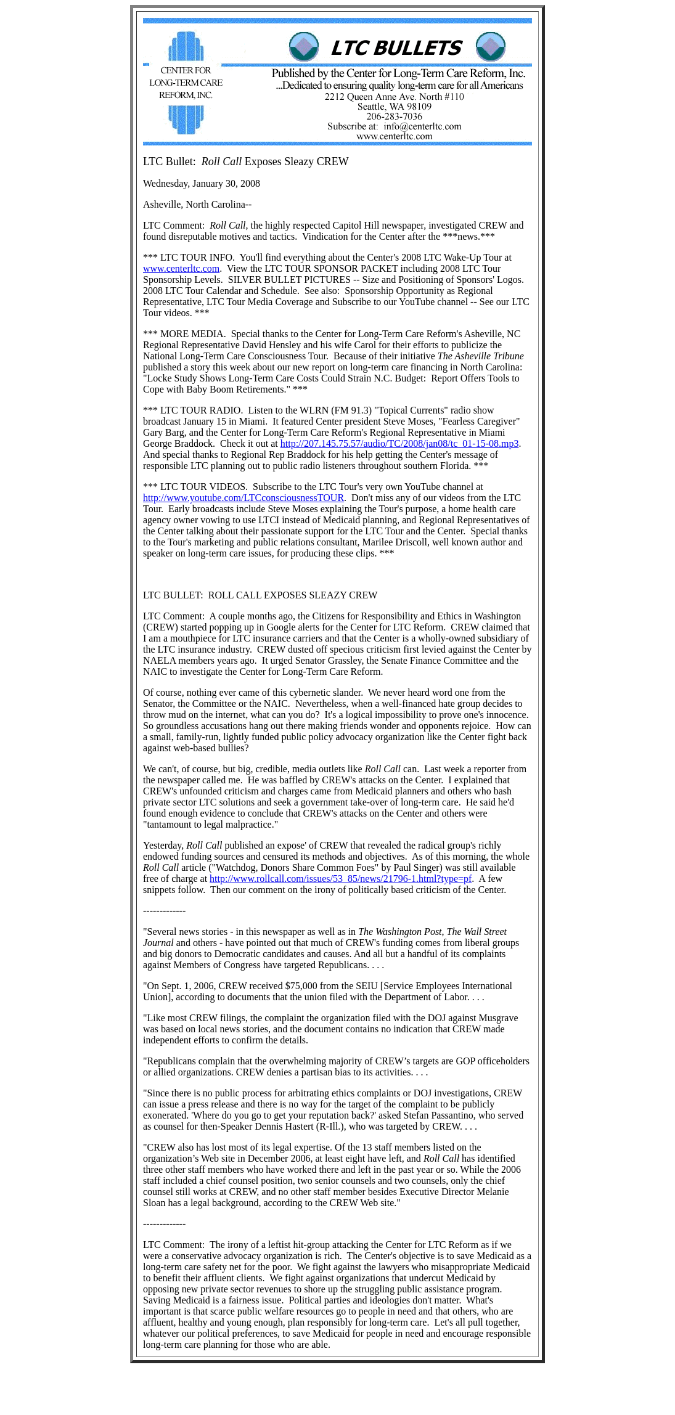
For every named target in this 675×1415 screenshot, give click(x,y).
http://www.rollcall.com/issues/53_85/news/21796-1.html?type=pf (341, 878)
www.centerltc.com (181, 268)
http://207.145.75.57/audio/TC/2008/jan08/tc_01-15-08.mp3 (399, 443)
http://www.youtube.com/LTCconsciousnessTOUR (243, 497)
